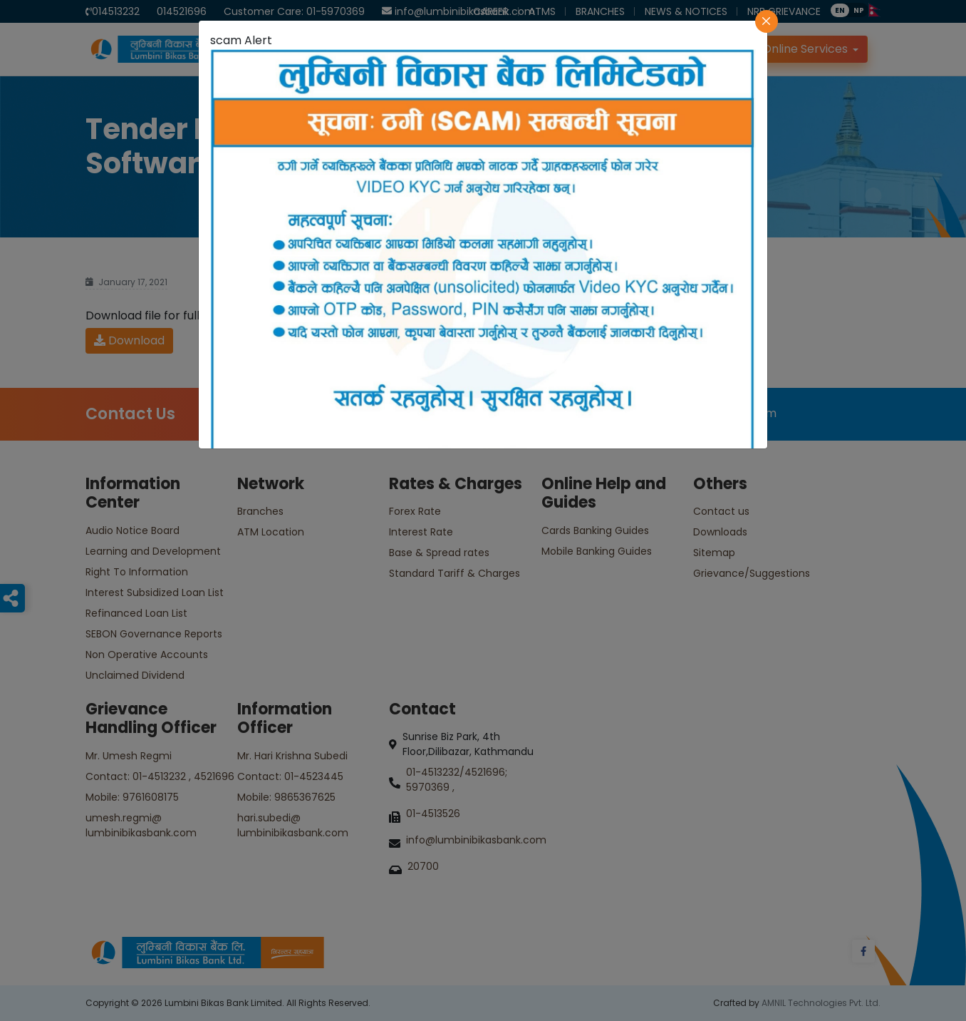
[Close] (766, 21)
